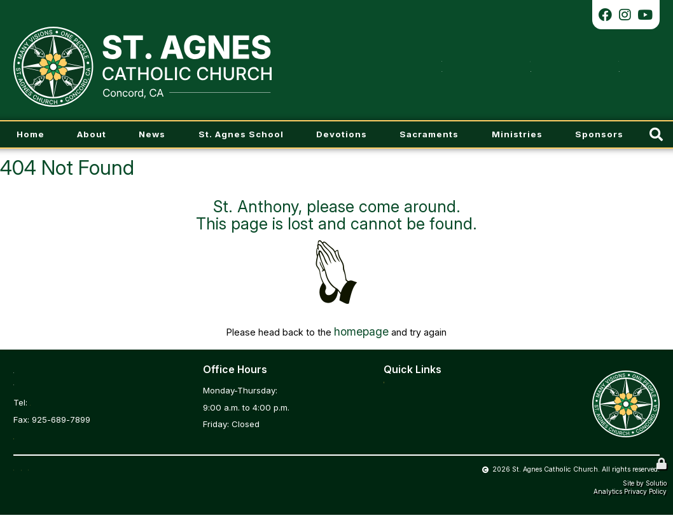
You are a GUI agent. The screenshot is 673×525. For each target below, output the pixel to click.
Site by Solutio (645, 493)
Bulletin (398, 388)
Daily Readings (413, 438)
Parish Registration (421, 405)
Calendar (402, 422)
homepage (361, 330)
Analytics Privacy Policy (630, 501)
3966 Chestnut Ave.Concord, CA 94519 (63, 373)
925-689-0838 (59, 400)
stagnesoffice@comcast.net (69, 434)
